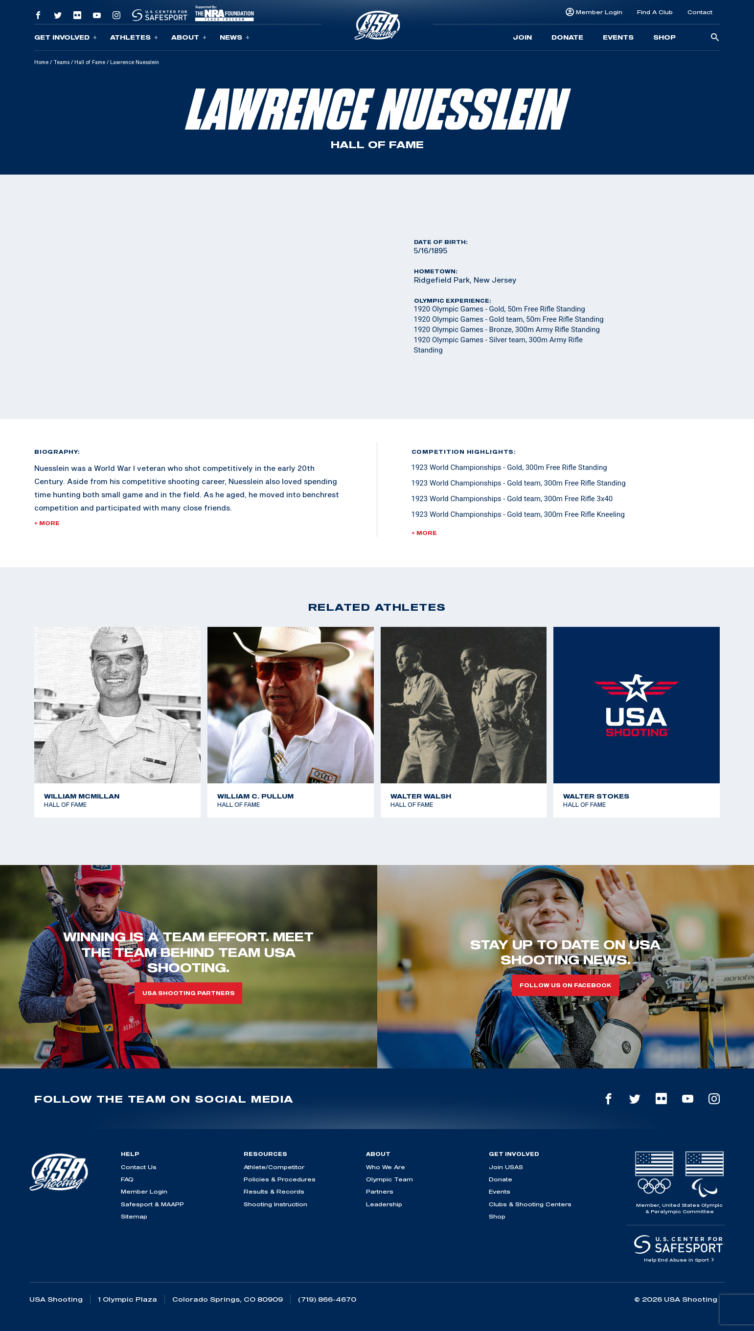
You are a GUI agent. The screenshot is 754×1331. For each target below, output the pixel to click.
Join (522, 37)
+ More (47, 523)
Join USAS (506, 1167)
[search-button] (715, 38)
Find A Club (655, 12)
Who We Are (385, 1167)
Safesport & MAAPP (152, 1204)
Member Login (599, 12)
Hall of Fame (89, 62)
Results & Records (274, 1191)
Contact (699, 12)
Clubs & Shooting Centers (530, 1204)
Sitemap (134, 1216)
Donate (567, 37)
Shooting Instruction (275, 1204)
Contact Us (139, 1167)
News (235, 37)
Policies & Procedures (280, 1179)
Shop (664, 37)
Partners (379, 1191)
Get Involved (65, 37)
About (188, 37)
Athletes (134, 37)
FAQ (127, 1179)
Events (618, 37)
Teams (61, 62)
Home (41, 62)
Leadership (384, 1204)
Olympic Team (389, 1179)
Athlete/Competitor (274, 1167)
